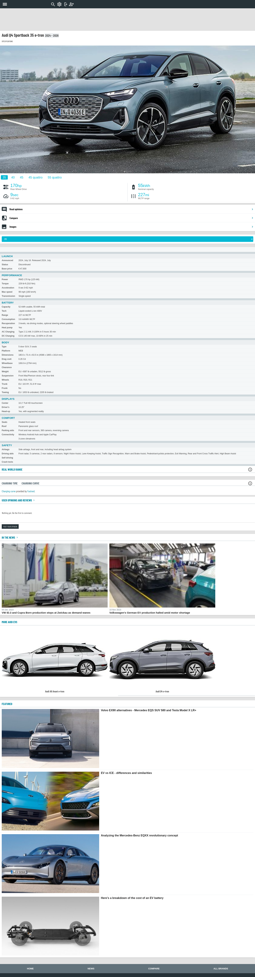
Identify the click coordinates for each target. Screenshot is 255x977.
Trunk (4, 384)
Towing (5, 392)
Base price (7, 268)
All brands (221, 968)
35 (4, 177)
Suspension (7, 375)
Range (5, 315)
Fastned (31, 491)
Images (131, 226)
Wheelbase (7, 363)
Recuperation (8, 323)
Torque (5, 283)
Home (30, 968)
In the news (10, 537)
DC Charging (8, 336)
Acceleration (8, 288)
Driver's (5, 407)
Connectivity (8, 434)
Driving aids (8, 453)
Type (4, 346)
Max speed (7, 292)
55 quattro (55, 177)
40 (13, 177)
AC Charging (8, 332)
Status (5, 264)
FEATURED (7, 704)
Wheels (5, 380)
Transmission (8, 296)
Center (5, 403)
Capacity (6, 307)
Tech (4, 311)
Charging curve (9, 491)
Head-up (6, 411)
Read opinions (131, 209)
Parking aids (8, 430)
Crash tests (7, 462)
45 (21, 177)
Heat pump (7, 327)
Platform (6, 351)
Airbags (6, 449)
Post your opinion (10, 526)
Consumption (8, 319)
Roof (4, 426)
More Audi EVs (9, 622)
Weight (5, 371)
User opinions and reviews (18, 500)
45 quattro (35, 177)
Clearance (7, 367)
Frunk (4, 388)
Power (5, 279)
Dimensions (7, 355)
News (91, 968)
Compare (131, 218)
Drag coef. (7, 359)
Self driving (7, 458)
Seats (4, 422)
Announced (7, 260)
